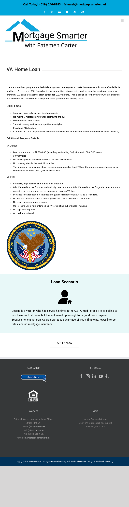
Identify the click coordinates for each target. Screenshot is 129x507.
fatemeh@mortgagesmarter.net (85, 4)
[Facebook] (81, 376)
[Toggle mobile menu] (122, 20)
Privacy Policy (66, 461)
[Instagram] (88, 376)
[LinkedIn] (94, 376)
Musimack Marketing (104, 461)
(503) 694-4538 (37, 426)
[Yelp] (107, 376)
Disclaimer (77, 461)
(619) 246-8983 (50, 4)
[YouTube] (101, 376)
